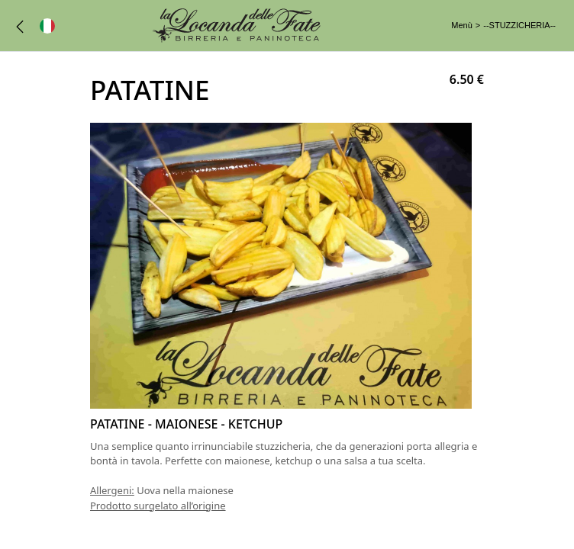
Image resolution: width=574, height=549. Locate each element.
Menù (461, 25)
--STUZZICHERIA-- (519, 25)
